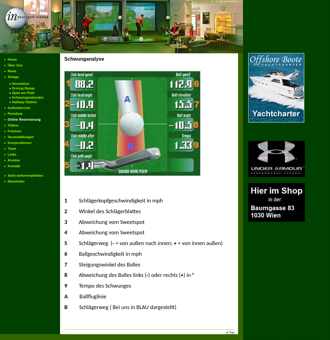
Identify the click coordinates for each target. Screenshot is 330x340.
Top (231, 332)
